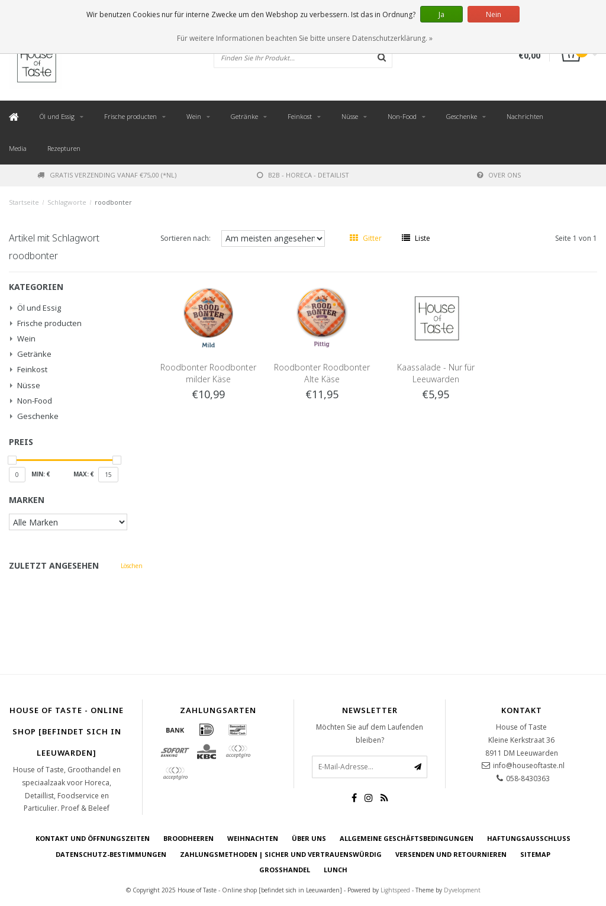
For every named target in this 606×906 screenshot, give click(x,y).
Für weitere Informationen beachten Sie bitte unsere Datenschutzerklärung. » (305, 38)
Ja (441, 14)
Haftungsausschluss (528, 838)
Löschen (132, 566)
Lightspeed (395, 890)
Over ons (499, 174)
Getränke (244, 116)
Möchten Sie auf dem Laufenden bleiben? (369, 733)
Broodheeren (188, 838)
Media (18, 148)
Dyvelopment (462, 890)
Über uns (309, 838)
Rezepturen (63, 148)
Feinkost (300, 116)
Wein (193, 116)
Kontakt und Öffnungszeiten (93, 838)
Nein (493, 14)
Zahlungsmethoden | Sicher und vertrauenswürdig (281, 854)
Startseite (24, 202)
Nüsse (349, 116)
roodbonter (113, 202)
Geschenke (461, 116)
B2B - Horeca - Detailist (303, 174)
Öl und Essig (57, 116)
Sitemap (535, 854)
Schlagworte (66, 202)
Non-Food (402, 116)
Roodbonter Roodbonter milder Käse (208, 373)
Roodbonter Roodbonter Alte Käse (322, 373)
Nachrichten (525, 116)
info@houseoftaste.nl (529, 765)
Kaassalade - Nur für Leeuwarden (436, 373)
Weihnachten (252, 838)
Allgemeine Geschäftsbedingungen (406, 838)
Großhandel (284, 869)
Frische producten (130, 116)
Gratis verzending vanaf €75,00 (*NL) (106, 174)
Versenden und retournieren (451, 854)
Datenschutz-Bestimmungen (111, 854)
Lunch (335, 869)
